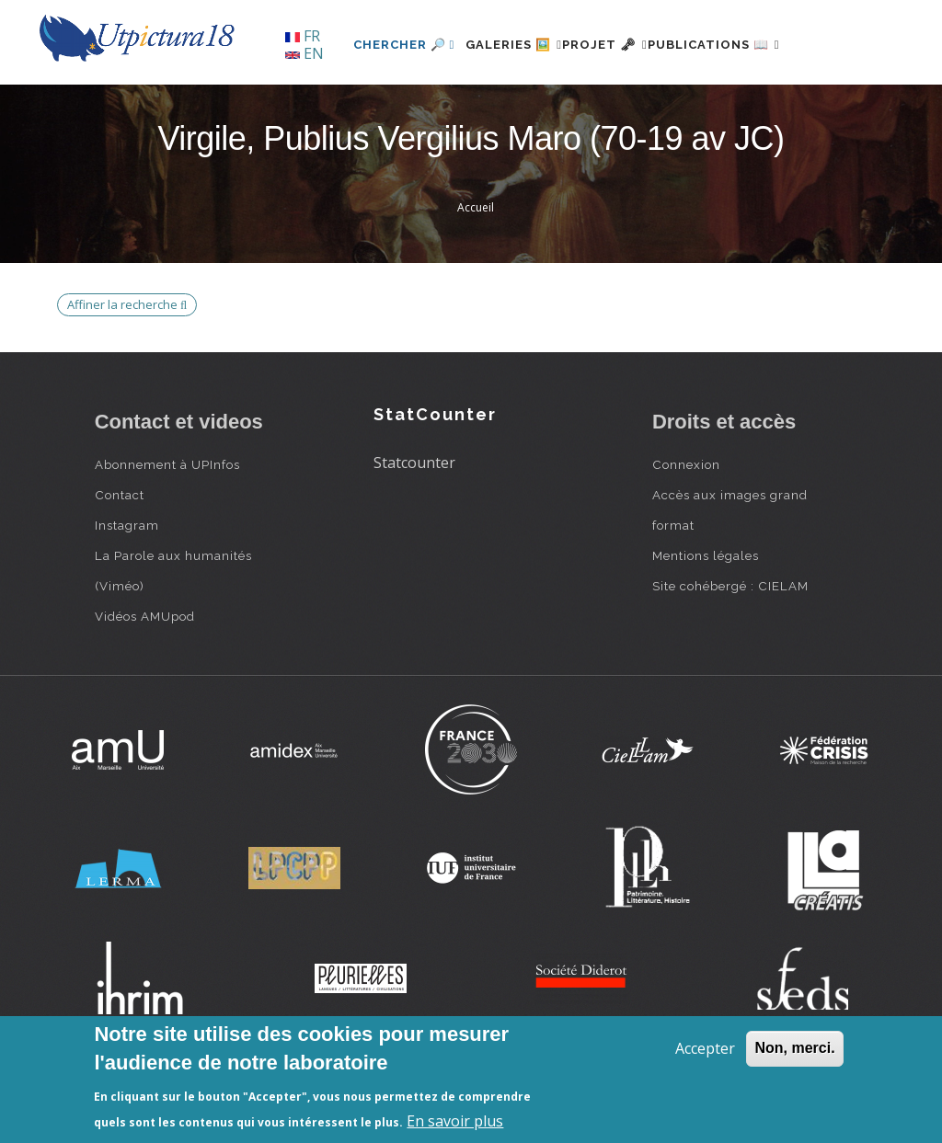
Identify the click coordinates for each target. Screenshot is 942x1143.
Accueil (475, 271)
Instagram (127, 588)
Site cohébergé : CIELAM (730, 649)
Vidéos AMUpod (145, 679)
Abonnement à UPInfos (167, 527)
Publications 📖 (712, 107)
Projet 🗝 (581, 107)
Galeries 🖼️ (467, 107)
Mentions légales (705, 619)
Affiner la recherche (127, 367)
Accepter (705, 1048)
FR (302, 36)
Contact (119, 558)
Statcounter (414, 525)
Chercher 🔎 (347, 107)
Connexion (686, 527)
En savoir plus (455, 1121)
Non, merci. (794, 1048)
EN (304, 53)
